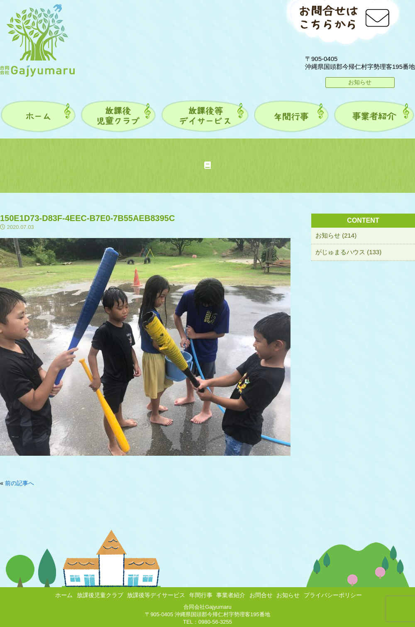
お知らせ (359, 82)
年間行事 (200, 595)
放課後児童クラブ (100, 595)
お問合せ (261, 595)
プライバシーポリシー (333, 595)
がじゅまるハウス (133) (348, 251)
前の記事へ (19, 483)
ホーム (64, 595)
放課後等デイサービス (156, 595)
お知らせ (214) (335, 235)
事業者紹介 (230, 595)
